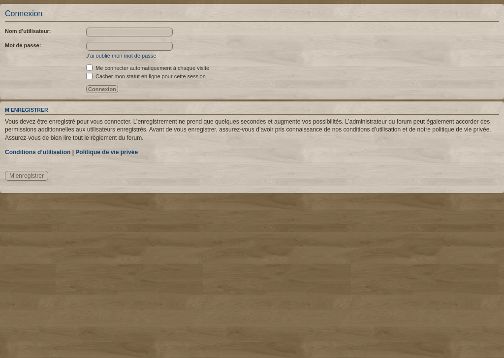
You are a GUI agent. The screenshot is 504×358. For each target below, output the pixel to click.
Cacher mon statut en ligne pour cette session (146, 76)
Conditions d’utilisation (37, 152)
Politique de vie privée (106, 152)
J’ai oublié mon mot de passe (121, 56)
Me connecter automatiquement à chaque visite (147, 68)
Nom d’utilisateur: (28, 31)
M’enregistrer (26, 175)
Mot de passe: (23, 45)
